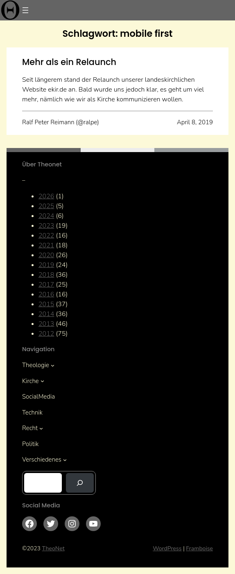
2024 (46, 215)
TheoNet (53, 548)
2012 (46, 333)
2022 (46, 235)
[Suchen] (80, 483)
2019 (46, 264)
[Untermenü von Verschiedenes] (65, 460)
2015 (46, 304)
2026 (46, 196)
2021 (46, 245)
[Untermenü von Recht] (41, 428)
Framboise (199, 548)
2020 (46, 255)
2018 (46, 274)
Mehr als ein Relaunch (69, 62)
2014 (46, 313)
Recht (30, 428)
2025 (46, 206)
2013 (46, 323)
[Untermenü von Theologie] (52, 365)
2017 (46, 284)
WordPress (167, 548)
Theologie (35, 365)
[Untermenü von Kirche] (42, 381)
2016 (46, 294)
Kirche (30, 381)
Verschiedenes (41, 459)
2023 (46, 225)
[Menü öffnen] (25, 10)
